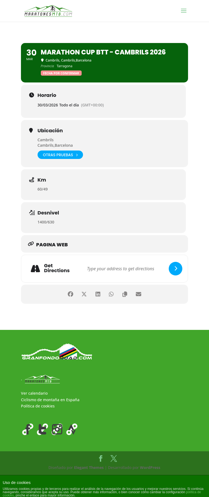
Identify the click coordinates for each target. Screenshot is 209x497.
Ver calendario (34, 393)
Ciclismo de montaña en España (50, 399)
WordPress (150, 467)
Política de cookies (38, 406)
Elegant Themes (89, 467)
